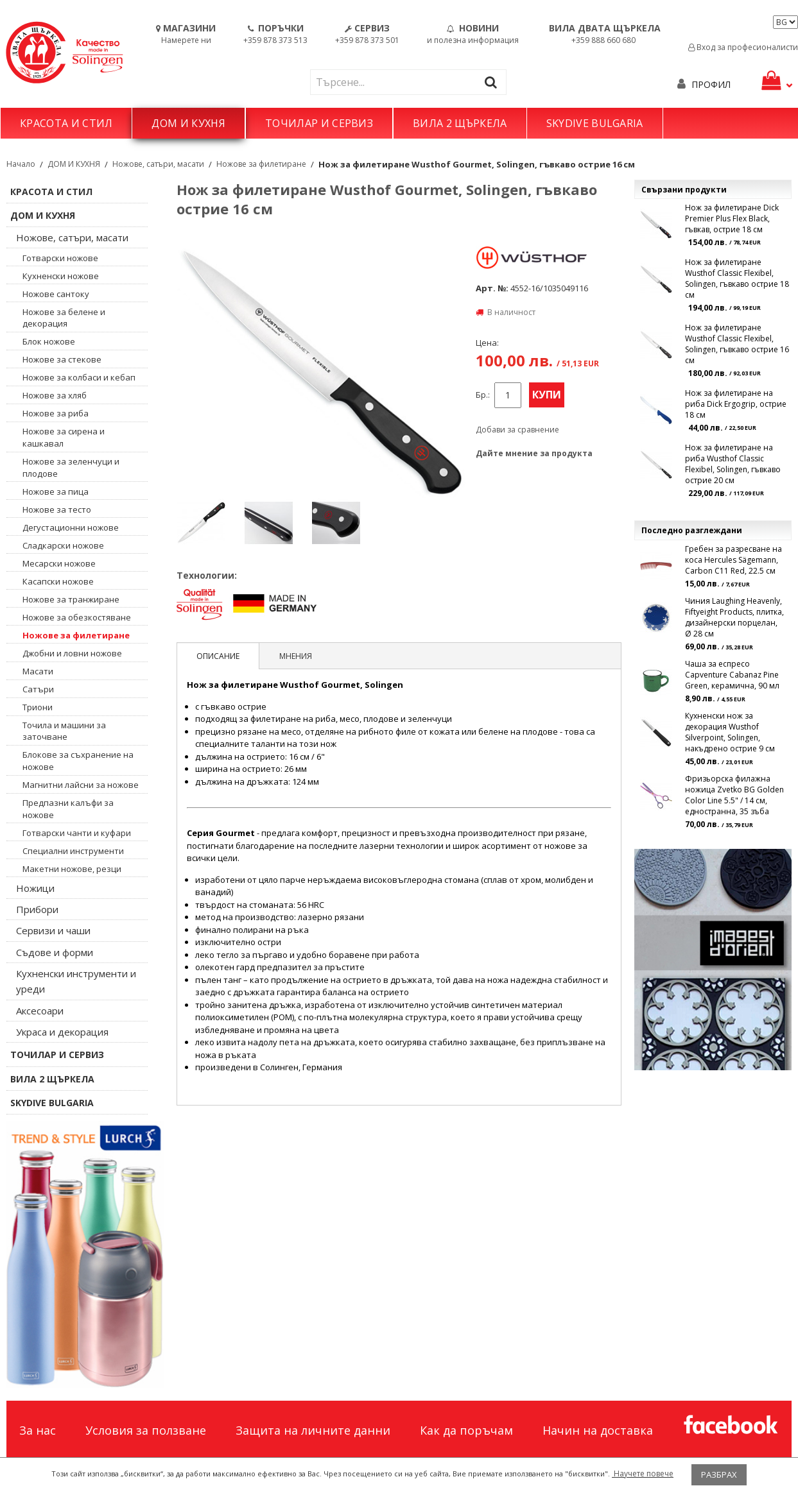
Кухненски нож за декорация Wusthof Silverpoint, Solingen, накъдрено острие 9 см (730, 732)
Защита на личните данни (313, 1430)
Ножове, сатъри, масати (158, 163)
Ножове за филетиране (261, 163)
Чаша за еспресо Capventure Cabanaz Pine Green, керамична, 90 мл (732, 674)
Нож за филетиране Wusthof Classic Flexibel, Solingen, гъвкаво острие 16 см (737, 344)
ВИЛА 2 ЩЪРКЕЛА (460, 123)
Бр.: (483, 394)
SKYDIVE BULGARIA (594, 123)
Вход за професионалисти (743, 47)
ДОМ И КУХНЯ (188, 123)
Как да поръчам (466, 1430)
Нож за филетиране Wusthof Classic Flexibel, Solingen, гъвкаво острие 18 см (737, 278)
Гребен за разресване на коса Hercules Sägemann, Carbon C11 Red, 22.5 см (733, 559)
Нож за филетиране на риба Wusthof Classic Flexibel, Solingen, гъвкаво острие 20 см (733, 464)
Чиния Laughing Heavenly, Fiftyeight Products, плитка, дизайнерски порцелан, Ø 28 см (734, 617)
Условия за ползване (145, 1430)
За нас (37, 1430)
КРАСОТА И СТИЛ (66, 123)
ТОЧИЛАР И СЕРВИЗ (319, 123)
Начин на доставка (597, 1430)
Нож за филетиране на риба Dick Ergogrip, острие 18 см (735, 404)
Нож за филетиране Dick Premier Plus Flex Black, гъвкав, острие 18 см (732, 218)
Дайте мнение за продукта (534, 453)
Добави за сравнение (517, 429)
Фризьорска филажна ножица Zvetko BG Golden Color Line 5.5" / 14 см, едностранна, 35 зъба (734, 795)
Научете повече (642, 1473)
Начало (20, 163)
